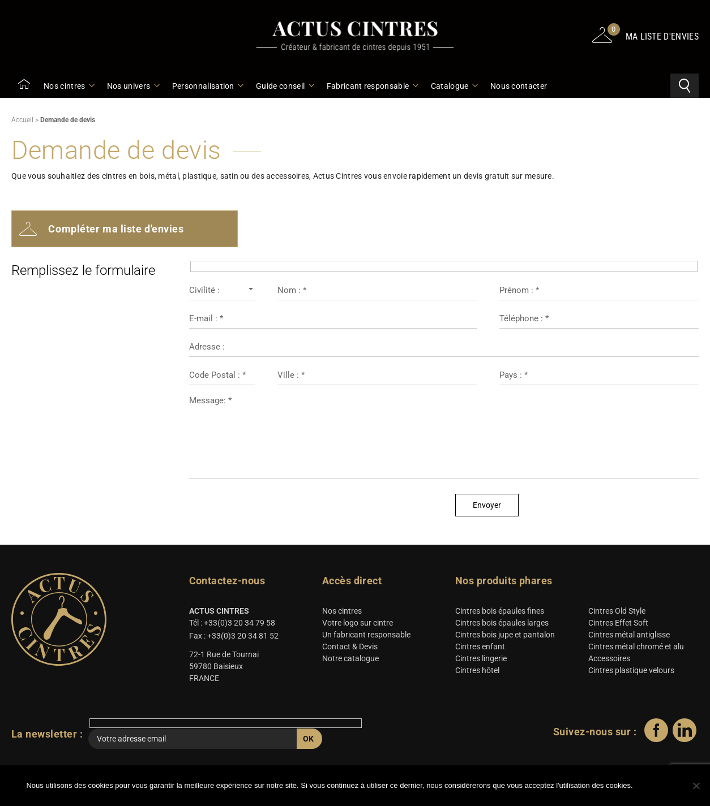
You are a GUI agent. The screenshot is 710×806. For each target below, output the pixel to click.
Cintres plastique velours (631, 671)
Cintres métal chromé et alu (636, 648)
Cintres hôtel (477, 671)
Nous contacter (518, 85)
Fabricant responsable (372, 85)
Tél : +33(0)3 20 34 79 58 (232, 624)
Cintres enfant (480, 648)
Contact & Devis (350, 648)
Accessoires (609, 660)
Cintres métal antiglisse (629, 636)
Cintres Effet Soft (618, 624)
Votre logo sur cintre (357, 624)
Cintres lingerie (481, 660)
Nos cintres (68, 85)
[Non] (696, 786)
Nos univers (133, 85)
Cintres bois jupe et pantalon (505, 636)
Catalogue (454, 85)
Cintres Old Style (616, 612)
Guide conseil (284, 85)
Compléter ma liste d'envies (102, 230)
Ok (661, 786)
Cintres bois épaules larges (502, 624)
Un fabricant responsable (366, 636)
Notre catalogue (350, 660)
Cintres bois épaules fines (499, 612)
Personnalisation (207, 85)
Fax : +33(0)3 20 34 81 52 (234, 637)
